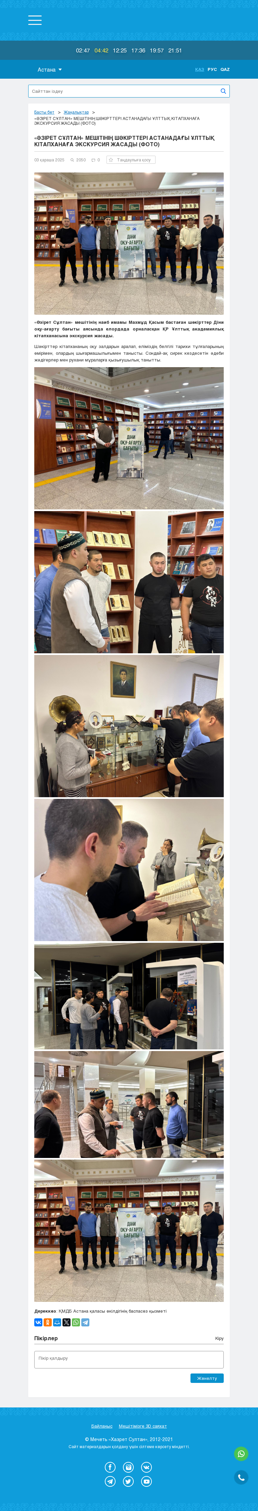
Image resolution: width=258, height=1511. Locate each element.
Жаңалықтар (76, 112)
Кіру (219, 1338)
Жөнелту (207, 1378)
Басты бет (44, 112)
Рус (212, 69)
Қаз (199, 69)
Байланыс (102, 1426)
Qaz (225, 69)
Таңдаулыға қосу (129, 159)
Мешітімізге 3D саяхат (143, 1426)
